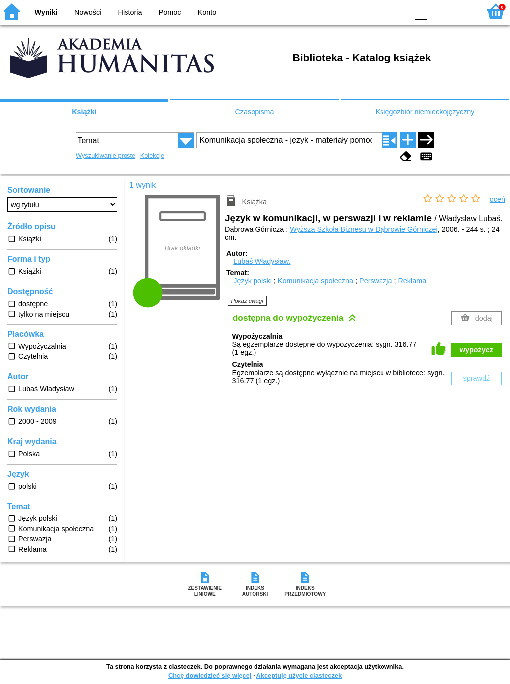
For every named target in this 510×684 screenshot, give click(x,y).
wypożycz (476, 350)
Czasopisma (254, 112)
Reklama (412, 281)
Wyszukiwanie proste (105, 155)
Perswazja (375, 281)
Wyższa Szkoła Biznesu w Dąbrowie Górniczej (364, 229)
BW (358, 11)
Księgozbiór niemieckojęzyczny (424, 112)
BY (398, 11)
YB (378, 11)
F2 (461, 11)
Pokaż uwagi (247, 301)
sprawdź (476, 378)
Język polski (252, 281)
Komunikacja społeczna (315, 281)
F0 (421, 11)
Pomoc (170, 12)
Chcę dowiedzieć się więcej (209, 675)
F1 (438, 11)
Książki (84, 112)
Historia (130, 12)
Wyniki (46, 12)
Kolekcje (152, 155)
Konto (207, 12)
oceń (497, 199)
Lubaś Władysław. (261, 261)
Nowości (87, 12)
